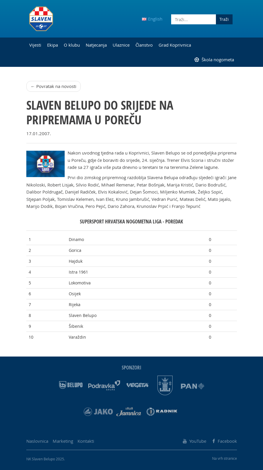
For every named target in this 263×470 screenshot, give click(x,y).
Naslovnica (37, 441)
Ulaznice (121, 45)
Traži (224, 19)
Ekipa (52, 45)
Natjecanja (96, 45)
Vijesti (35, 45)
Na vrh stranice (224, 458)
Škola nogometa (214, 59)
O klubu (72, 45)
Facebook (224, 441)
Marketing (63, 441)
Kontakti (86, 441)
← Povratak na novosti (53, 86)
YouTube (194, 441)
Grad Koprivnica (175, 45)
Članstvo (144, 45)
